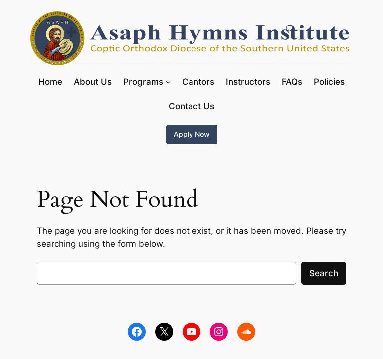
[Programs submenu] (168, 81)
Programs (143, 82)
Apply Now (192, 134)
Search (323, 273)
